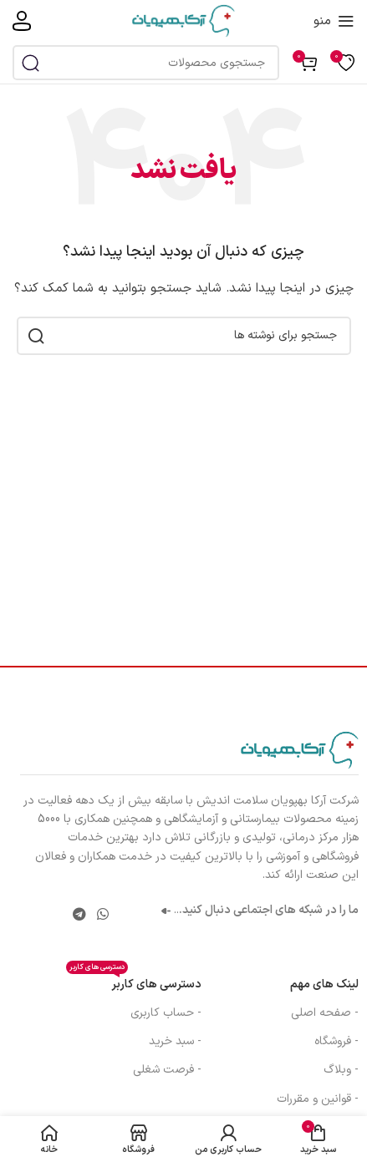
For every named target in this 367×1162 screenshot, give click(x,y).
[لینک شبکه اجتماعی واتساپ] (102, 914)
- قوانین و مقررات (318, 1099)
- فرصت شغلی (167, 1069)
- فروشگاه (336, 1041)
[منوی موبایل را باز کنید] (334, 21)
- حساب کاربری (165, 1013)
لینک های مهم (324, 984)
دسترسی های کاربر (133, 982)
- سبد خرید (175, 1041)
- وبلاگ (341, 1069)
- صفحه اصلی (325, 1013)
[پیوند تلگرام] (79, 914)
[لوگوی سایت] (183, 20)
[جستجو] (146, 62)
